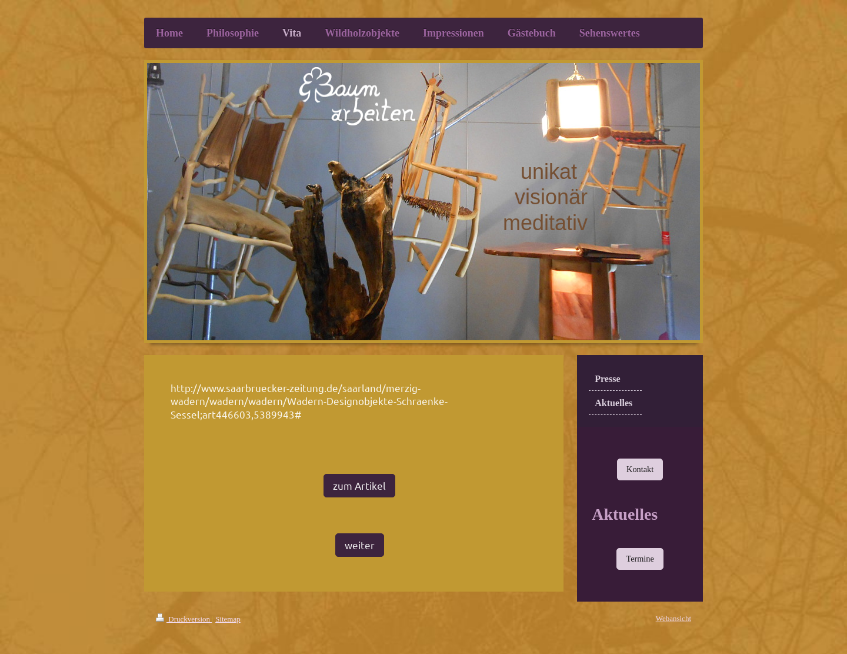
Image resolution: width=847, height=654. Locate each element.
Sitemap (228, 619)
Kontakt (639, 469)
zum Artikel (359, 485)
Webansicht (673, 618)
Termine (639, 558)
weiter (360, 545)
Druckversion (184, 619)
